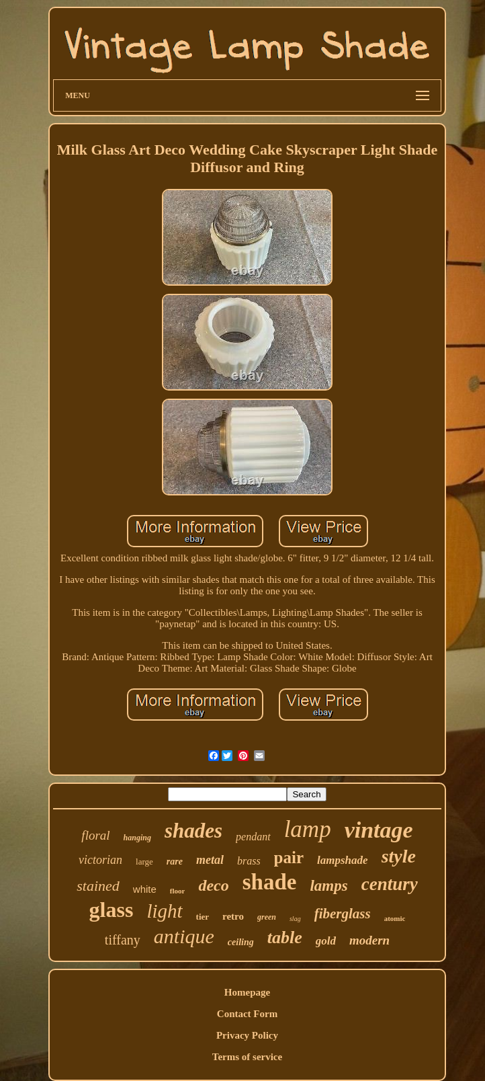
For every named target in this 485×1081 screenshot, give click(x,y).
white (145, 889)
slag (295, 918)
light (164, 911)
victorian (100, 860)
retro (233, 916)
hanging (137, 837)
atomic (395, 918)
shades (193, 830)
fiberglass (342, 914)
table (284, 937)
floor (177, 891)
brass (249, 861)
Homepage (247, 992)
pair (289, 857)
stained (98, 885)
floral (95, 835)
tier (202, 917)
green (266, 917)
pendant (253, 836)
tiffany (122, 939)
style (399, 856)
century (389, 884)
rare (175, 861)
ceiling (241, 942)
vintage (379, 829)
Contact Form (247, 1013)
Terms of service (247, 1056)
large (144, 861)
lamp (307, 829)
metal (210, 860)
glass (111, 909)
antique (184, 936)
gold (326, 940)
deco (213, 885)
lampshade (342, 860)
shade (269, 882)
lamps (328, 885)
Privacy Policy (247, 1035)
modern (369, 940)
